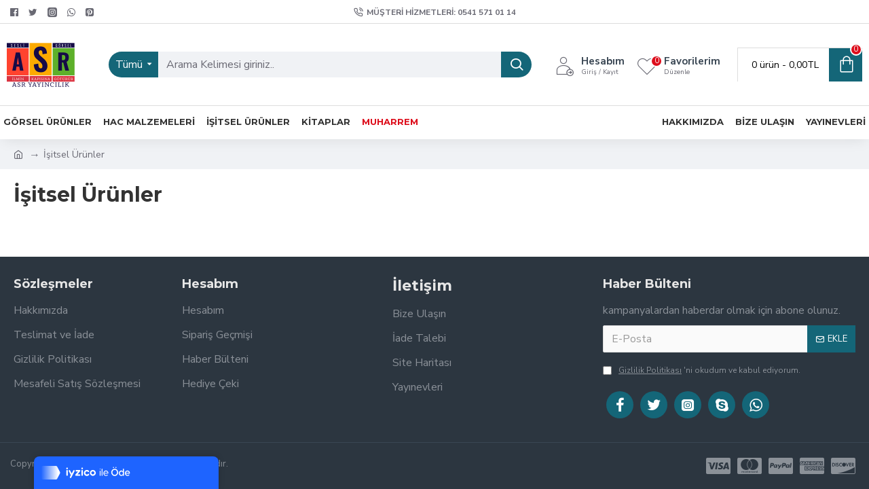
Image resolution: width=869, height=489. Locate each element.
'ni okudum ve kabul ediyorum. (701, 370)
